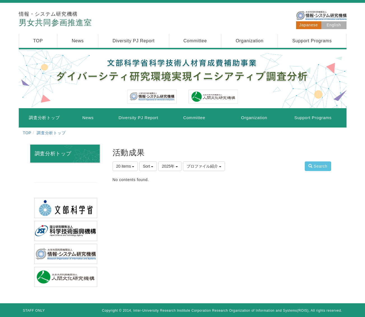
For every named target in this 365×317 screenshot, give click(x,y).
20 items (125, 166)
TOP (27, 133)
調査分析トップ (51, 133)
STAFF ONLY (34, 311)
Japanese (308, 25)
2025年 (170, 166)
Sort (148, 166)
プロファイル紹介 (204, 166)
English (334, 25)
